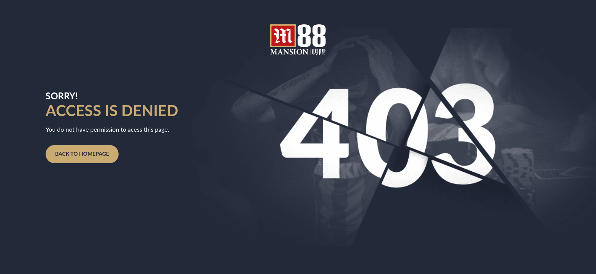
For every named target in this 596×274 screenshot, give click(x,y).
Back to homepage (82, 153)
